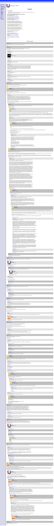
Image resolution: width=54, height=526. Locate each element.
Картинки (2, 13)
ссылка (10, 47)
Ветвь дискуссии (9, 93)
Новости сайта (2, 8)
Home (1, 5)
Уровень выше (10, 53)
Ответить (7, 45)
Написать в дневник (3, 6)
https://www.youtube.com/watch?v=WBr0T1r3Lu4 (13, 33)
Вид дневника (2, 14)
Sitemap (1, 9)
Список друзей (2, 12)
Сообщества (1, 15)
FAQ (1, 18)
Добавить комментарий (30, 41)
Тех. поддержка (2, 19)
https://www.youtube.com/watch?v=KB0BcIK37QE (13, 16)
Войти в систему (2, 4)
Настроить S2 (1, 16)
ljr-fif (1, 10)
